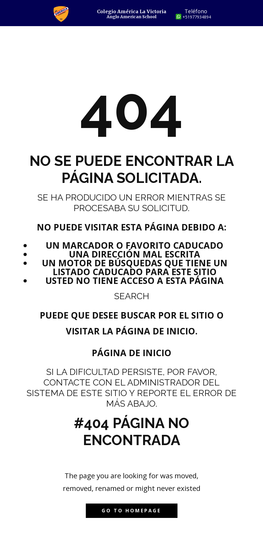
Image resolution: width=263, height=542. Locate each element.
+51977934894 (196, 17)
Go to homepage (131, 510)
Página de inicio (131, 353)
